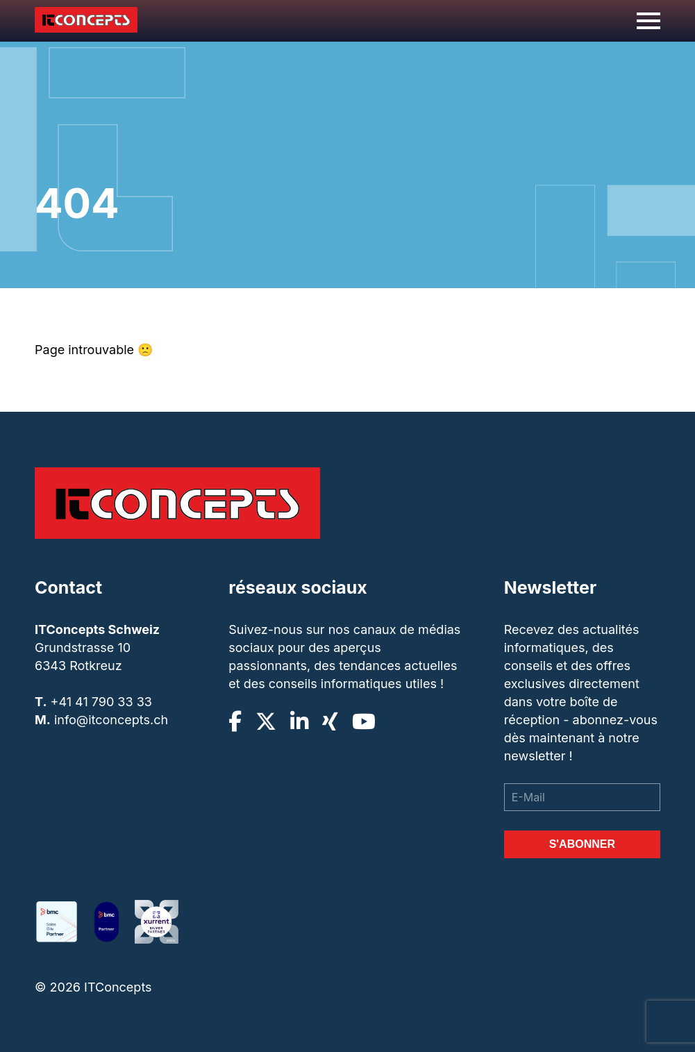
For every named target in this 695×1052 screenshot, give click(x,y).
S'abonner (582, 844)
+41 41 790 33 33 (101, 701)
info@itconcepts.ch (111, 719)
